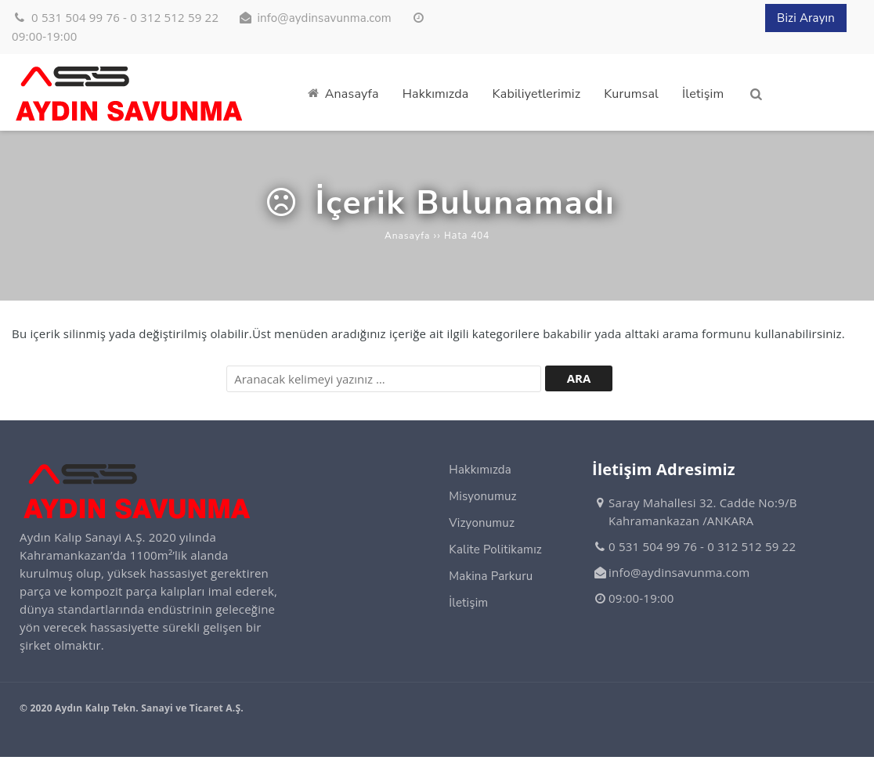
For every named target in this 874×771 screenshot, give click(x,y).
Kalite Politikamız (495, 549)
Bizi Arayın (806, 19)
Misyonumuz (482, 496)
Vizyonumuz (482, 523)
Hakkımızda (480, 469)
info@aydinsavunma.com (324, 19)
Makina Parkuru (491, 576)
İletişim (468, 603)
